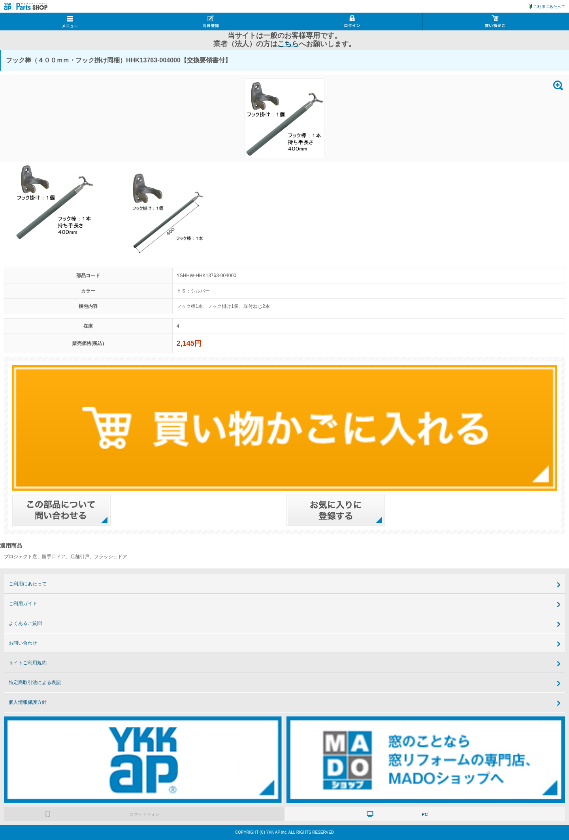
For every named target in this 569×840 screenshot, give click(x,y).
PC (425, 814)
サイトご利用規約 (28, 663)
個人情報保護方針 (28, 702)
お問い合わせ (23, 643)
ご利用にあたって (549, 6)
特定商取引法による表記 (35, 682)
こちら (288, 44)
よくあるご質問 (25, 623)
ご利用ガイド (23, 603)
